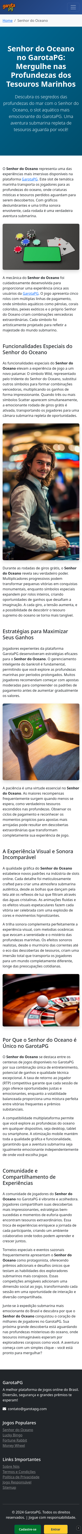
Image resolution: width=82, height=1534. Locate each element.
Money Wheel (14, 1445)
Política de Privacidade (21, 1477)
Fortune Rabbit (15, 1440)
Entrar (55, 1529)
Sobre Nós (11, 1466)
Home (8, 20)
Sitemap (9, 1487)
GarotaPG (30, 179)
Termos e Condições (19, 1471)
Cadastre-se (27, 1529)
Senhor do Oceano (18, 1429)
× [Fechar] (78, 1528)
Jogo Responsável (17, 1482)
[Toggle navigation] (73, 7)
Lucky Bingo (13, 1435)
